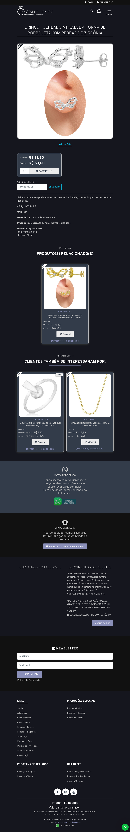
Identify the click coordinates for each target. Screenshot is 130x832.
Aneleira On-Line (75, 781)
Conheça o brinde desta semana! (65, 546)
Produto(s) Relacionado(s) (65, 341)
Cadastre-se (105, 2)
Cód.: (65, 312)
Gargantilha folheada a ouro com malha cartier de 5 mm (90, 424)
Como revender (24, 718)
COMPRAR (47, 170)
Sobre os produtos (25, 751)
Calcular (54, 187)
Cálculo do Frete (25, 182)
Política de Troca (25, 741)
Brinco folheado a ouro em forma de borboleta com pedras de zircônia (65, 316)
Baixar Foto (65, 144)
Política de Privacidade (28, 680)
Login (89, 2)
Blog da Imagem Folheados (79, 772)
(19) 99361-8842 (65, 825)
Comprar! (66, 333)
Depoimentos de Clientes (78, 776)
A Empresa (22, 713)
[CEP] (32, 187)
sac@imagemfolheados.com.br (68, 822)
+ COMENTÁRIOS (102, 623)
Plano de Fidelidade (76, 713)
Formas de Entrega (25, 727)
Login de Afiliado (25, 776)
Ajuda (20, 708)
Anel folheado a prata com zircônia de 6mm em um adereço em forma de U (40, 424)
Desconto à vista (75, 708)
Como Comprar (23, 722)
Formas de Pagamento (27, 732)
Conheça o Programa (26, 772)
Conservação (23, 755)
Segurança (22, 736)
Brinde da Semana (75, 718)
